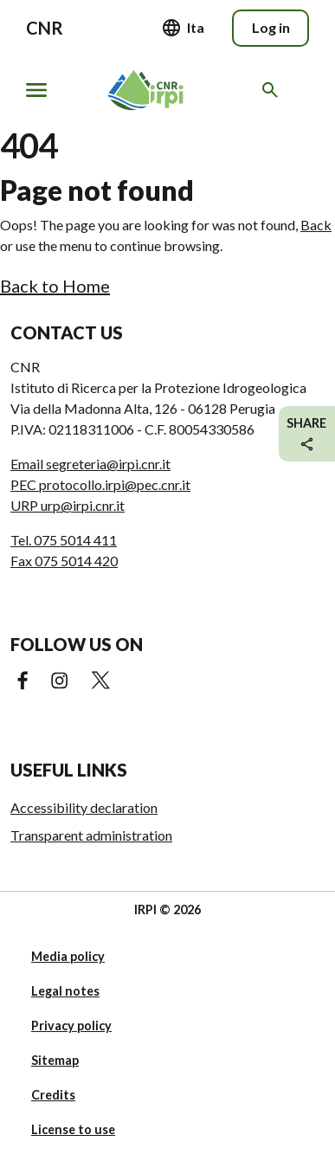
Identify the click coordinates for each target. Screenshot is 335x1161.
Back (316, 224)
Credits (53, 1094)
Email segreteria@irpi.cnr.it (90, 463)
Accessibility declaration (84, 807)
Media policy (68, 956)
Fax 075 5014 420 (64, 560)
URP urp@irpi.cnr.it (67, 505)
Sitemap (55, 1060)
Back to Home (55, 285)
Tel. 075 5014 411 (63, 540)
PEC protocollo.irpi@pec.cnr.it (100, 484)
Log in (271, 27)
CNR (44, 27)
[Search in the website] (273, 90)
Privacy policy (71, 1025)
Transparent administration (91, 835)
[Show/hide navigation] (36, 90)
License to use (73, 1129)
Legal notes (65, 991)
